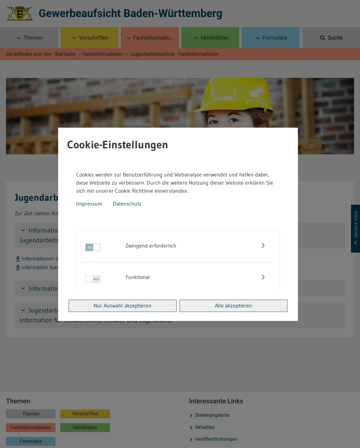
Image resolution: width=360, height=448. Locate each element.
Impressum (89, 203)
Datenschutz (127, 203)
